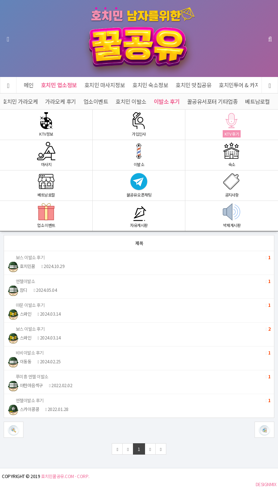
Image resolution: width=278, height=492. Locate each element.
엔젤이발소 (139, 281)
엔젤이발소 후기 (139, 400)
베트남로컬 (257, 101)
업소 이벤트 (46, 215)
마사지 (46, 154)
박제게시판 (231, 215)
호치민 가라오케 (20, 101)
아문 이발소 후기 (139, 305)
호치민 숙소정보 (150, 85)
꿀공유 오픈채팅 (139, 185)
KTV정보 (46, 124)
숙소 (231, 154)
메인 (29, 85)
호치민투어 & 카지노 (242, 85)
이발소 (139, 154)
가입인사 (139, 124)
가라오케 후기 (60, 101)
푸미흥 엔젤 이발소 (139, 376)
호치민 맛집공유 (194, 85)
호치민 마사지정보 (104, 85)
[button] (264, 430)
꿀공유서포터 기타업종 (212, 101)
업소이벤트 (96, 101)
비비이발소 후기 (139, 353)
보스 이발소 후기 (139, 257)
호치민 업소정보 (59, 85)
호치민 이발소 (131, 101)
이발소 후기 (167, 101)
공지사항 (231, 185)
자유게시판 (139, 215)
